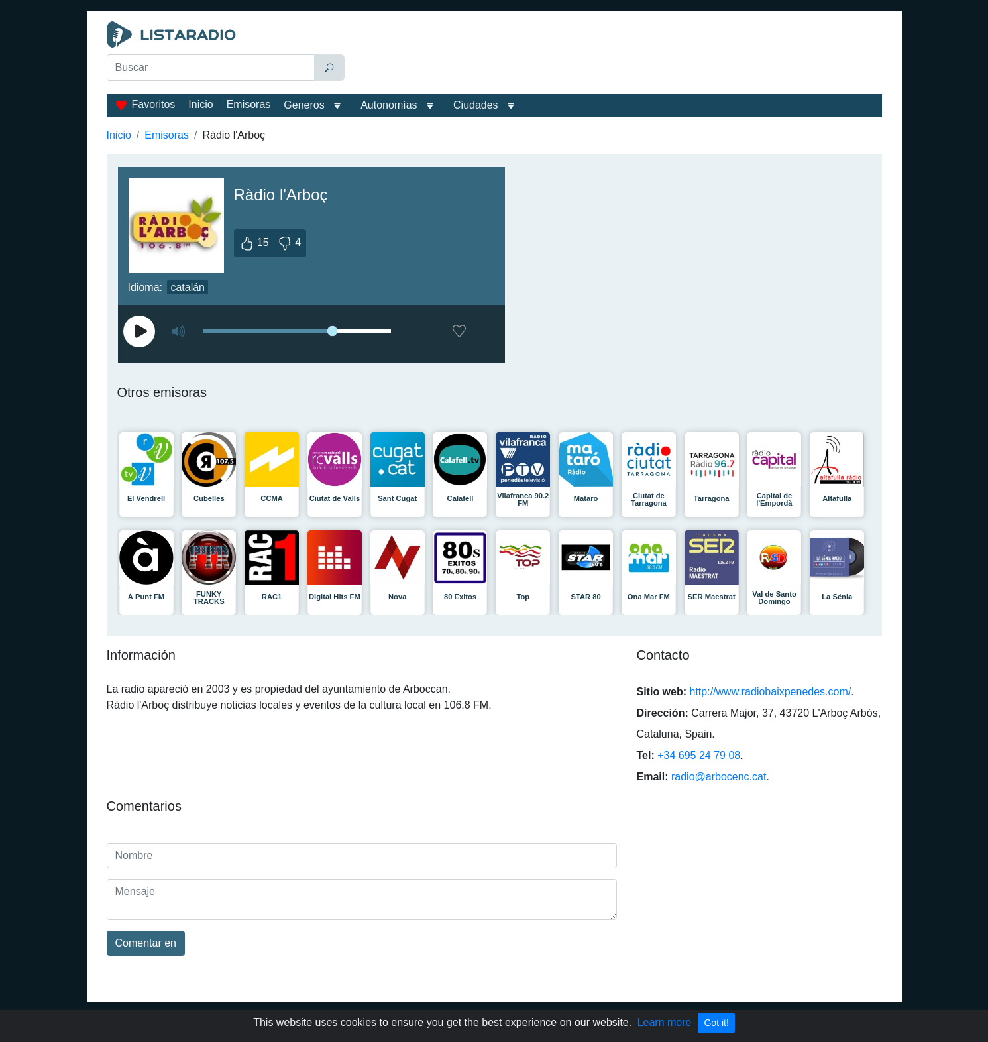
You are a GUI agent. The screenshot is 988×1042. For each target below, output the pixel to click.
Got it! (716, 1022)
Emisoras (249, 104)
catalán (187, 287)
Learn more (664, 1022)
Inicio (200, 104)
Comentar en (146, 943)
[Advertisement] (616, 54)
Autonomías (388, 105)
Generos (304, 105)
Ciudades (475, 105)
